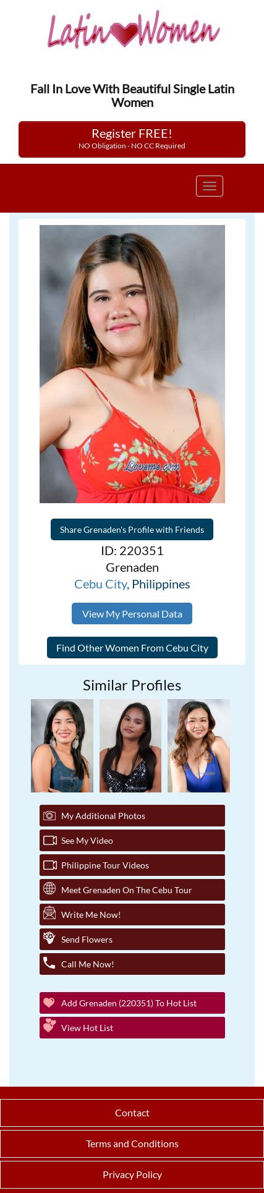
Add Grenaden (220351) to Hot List (129, 1003)
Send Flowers (87, 939)
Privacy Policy (132, 1174)
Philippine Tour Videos (105, 865)
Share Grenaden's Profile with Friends (132, 529)
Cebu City (100, 583)
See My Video (87, 840)
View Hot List (87, 1027)
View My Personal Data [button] (132, 613)
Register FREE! (132, 137)
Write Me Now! (91, 914)
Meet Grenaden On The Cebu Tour (126, 890)
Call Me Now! (87, 964)
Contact (132, 1112)
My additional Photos (103, 815)
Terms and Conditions (132, 1143)
